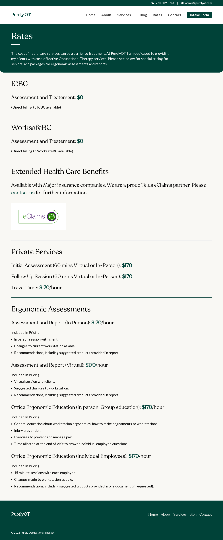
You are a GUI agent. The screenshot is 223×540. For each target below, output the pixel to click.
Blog (143, 15)
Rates (157, 15)
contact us (23, 192)
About (106, 15)
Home (91, 15)
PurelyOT (20, 514)
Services (124, 15)
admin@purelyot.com (196, 2)
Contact (174, 15)
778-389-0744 (162, 2)
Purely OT (21, 15)
